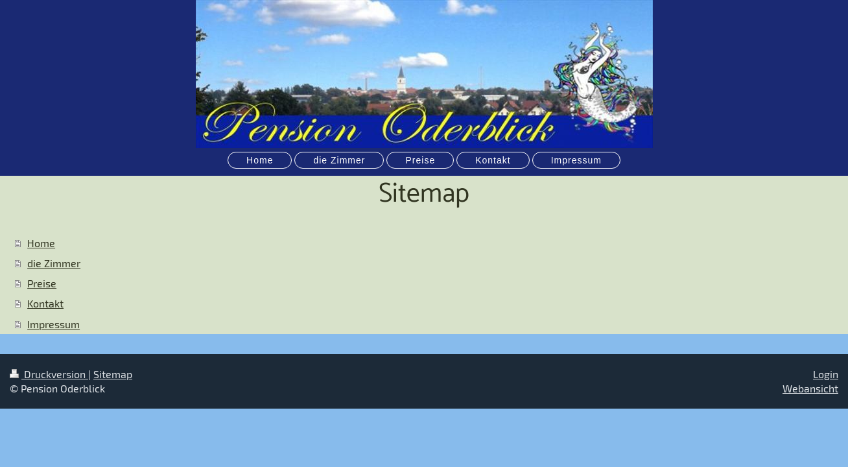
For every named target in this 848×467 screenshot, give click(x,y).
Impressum (53, 324)
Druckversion (49, 374)
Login (825, 374)
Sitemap (112, 374)
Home (41, 243)
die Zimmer (53, 263)
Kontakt (45, 303)
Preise (41, 283)
